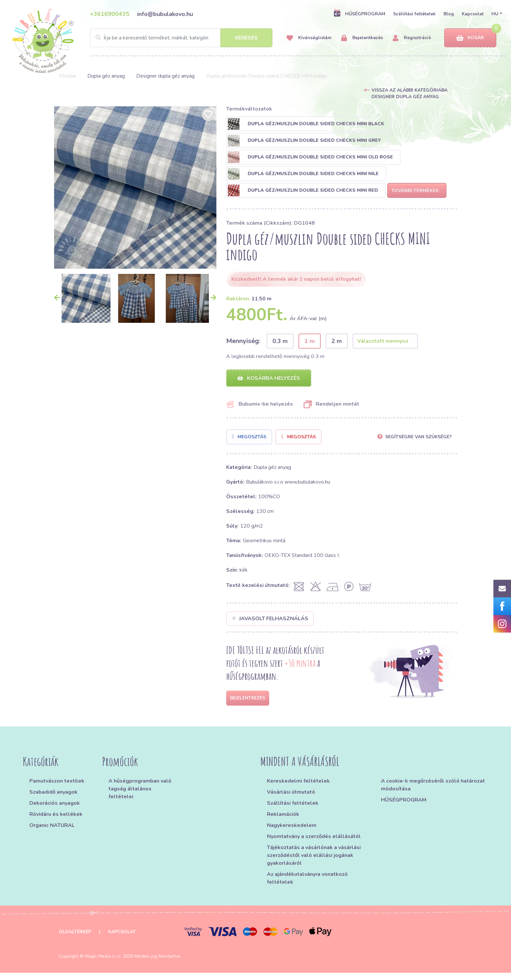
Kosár (470, 38)
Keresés (246, 37)
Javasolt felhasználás (270, 618)
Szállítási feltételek (414, 14)
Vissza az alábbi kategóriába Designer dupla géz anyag (409, 93)
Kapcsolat (473, 14)
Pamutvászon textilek (56, 781)
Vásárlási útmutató (291, 792)
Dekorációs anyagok (54, 803)
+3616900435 (109, 14)
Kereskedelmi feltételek (298, 781)
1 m (309, 341)
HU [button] (494, 14)
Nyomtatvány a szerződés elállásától (314, 836)
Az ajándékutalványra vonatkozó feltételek (307, 878)
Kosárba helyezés (268, 378)
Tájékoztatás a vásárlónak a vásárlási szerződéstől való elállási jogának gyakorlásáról (314, 855)
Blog (449, 14)
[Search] (181, 37)
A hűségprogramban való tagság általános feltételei (140, 789)
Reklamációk (283, 814)
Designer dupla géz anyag (165, 76)
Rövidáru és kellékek (55, 814)
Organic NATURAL (52, 825)
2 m (336, 341)
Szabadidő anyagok (53, 792)
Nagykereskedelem (291, 825)
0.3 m (280, 341)
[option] (135, 187)
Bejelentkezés (362, 38)
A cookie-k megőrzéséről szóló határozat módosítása (433, 785)
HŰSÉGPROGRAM (359, 13)
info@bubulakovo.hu (165, 14)
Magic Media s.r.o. (103, 956)
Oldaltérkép (75, 932)
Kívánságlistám (308, 38)
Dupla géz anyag (106, 76)
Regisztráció (412, 38)
